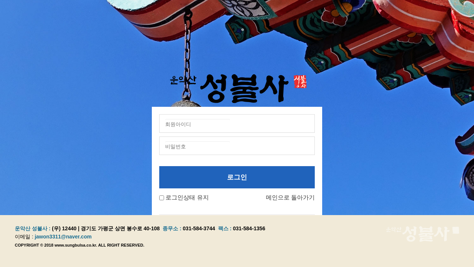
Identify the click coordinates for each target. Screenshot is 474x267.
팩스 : (225, 228)
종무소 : (173, 228)
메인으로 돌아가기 (290, 197)
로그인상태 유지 (187, 197)
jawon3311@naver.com (63, 237)
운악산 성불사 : (32, 228)
